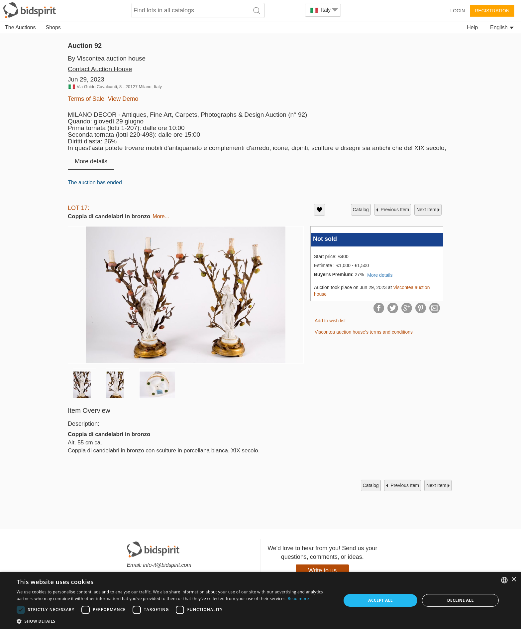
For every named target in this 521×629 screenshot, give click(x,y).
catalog (361, 209)
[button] (174, 621)
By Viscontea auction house (107, 58)
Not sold (325, 239)
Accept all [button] (380, 600)
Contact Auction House (100, 69)
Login (457, 10)
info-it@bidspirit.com (167, 565)
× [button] (513, 579)
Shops (53, 27)
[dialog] (260, 600)
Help (472, 27)
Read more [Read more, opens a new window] (298, 598)
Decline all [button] (460, 600)
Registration (492, 10)
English (502, 27)
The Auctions (20, 27)
